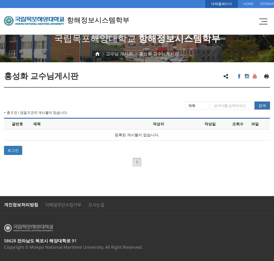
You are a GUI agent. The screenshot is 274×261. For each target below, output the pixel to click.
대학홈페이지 (221, 3)
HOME (248, 3)
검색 (262, 105)
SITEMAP (267, 3)
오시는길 (96, 204)
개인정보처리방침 (21, 205)
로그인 (13, 150)
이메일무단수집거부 (63, 204)
